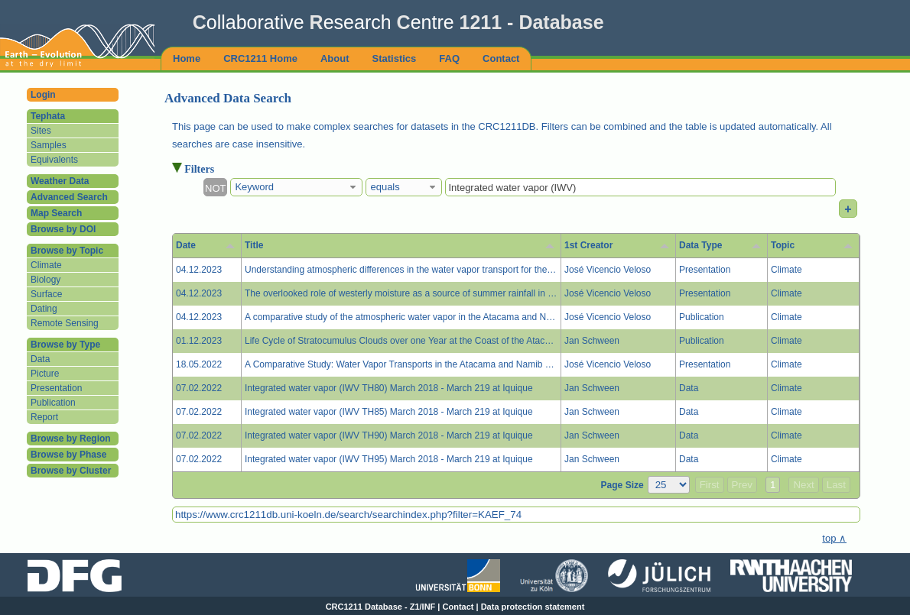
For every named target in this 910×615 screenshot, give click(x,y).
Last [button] (836, 484)
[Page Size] (669, 485)
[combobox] (296, 187)
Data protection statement (533, 606)
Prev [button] (742, 484)
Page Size (622, 485)
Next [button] (803, 484)
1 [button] (772, 484)
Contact (458, 606)
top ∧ (834, 538)
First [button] (710, 484)
